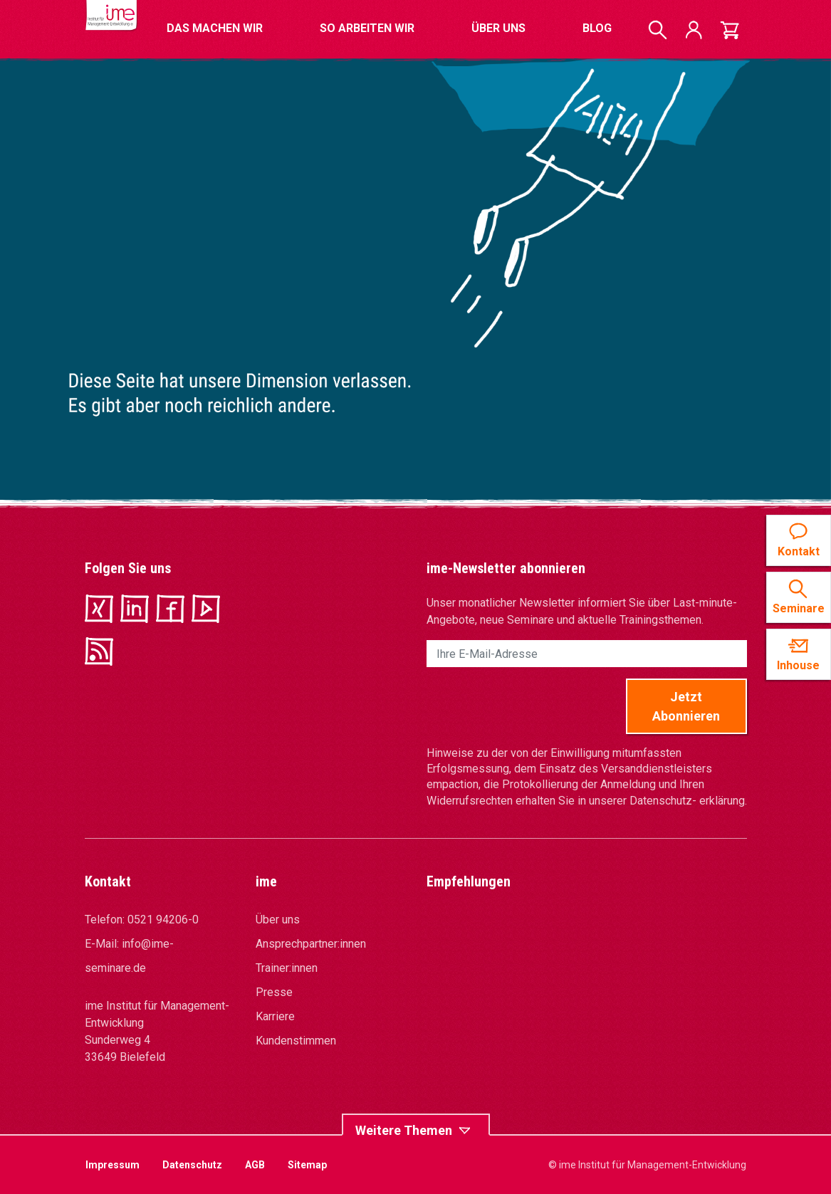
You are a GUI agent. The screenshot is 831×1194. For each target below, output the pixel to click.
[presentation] (535, 706)
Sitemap (307, 1165)
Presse (274, 992)
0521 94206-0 (163, 919)
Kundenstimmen (296, 1040)
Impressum (112, 1165)
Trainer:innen (287, 968)
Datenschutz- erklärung (687, 800)
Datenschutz (192, 1165)
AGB (255, 1165)
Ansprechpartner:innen (311, 944)
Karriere (275, 1016)
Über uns (278, 919)
